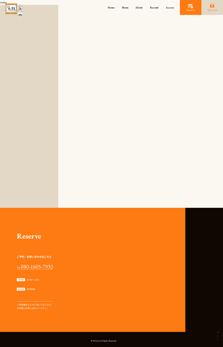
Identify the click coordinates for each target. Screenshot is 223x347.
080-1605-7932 (37, 266)
